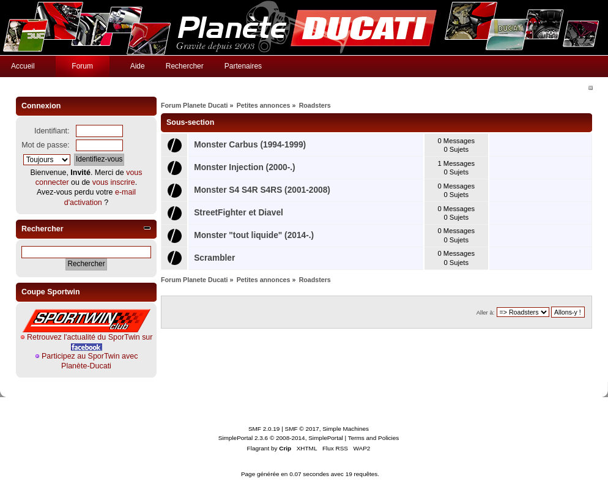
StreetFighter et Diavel (238, 212)
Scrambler (214, 258)
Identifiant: (52, 131)
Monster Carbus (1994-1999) (250, 144)
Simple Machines (345, 428)
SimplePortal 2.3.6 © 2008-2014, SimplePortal (280, 437)
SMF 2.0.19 (264, 428)
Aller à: (485, 312)
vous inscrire (113, 182)
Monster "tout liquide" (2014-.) (254, 235)
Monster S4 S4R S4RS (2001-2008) (262, 190)
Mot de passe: (45, 145)
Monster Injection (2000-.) (244, 167)
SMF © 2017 (302, 428)
